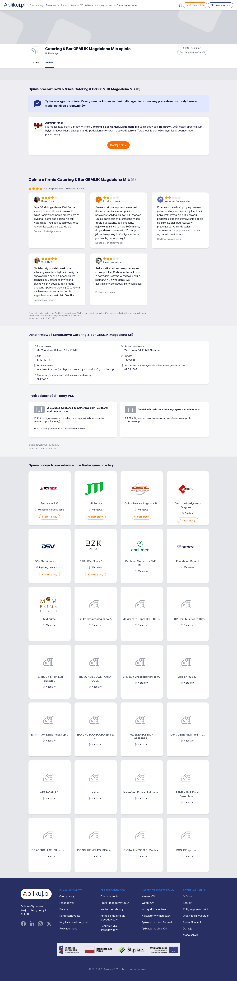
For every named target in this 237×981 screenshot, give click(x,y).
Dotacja (187, 928)
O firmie (187, 896)
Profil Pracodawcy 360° (115, 902)
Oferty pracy (37, 5)
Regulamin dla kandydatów (75, 922)
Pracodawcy (52, 5)
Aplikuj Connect (192, 922)
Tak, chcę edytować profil (192, 52)
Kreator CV (77, 5)
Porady (65, 5)
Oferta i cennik (109, 896)
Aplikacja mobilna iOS (154, 928)
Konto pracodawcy (112, 909)
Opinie (49, 62)
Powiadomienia (68, 928)
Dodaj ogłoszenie (125, 5)
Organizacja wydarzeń (196, 915)
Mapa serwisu (191, 935)
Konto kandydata (195, 5)
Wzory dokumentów (154, 909)
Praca (36, 62)
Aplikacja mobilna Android (157, 922)
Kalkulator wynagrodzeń (98, 5)
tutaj (79, 315)
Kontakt (187, 902)
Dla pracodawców (220, 5)
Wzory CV (148, 902)
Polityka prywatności (195, 909)
